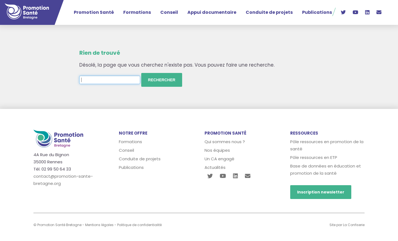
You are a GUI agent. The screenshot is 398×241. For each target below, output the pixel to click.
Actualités (215, 167)
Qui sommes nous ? (225, 142)
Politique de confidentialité (139, 224)
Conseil (169, 12)
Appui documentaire (211, 12)
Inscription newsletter (320, 192)
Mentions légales (99, 224)
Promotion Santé (94, 12)
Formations (137, 12)
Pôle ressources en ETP (313, 157)
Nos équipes (217, 150)
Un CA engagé (219, 159)
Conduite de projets (269, 12)
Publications (317, 12)
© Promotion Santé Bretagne (57, 224)
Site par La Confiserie (347, 224)
